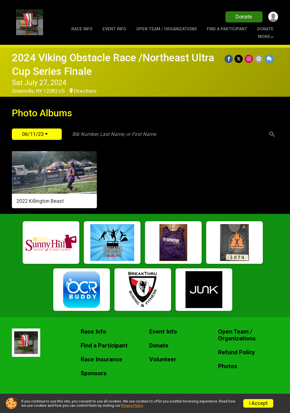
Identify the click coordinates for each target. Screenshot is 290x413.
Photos (227, 366)
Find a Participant (227, 29)
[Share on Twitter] (239, 59)
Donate (243, 17)
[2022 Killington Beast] (54, 179)
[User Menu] (273, 17)
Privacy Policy (132, 405)
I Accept (258, 403)
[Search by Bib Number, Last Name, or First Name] (168, 134)
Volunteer (162, 359)
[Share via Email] (259, 59)
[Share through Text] (269, 59)
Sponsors (93, 373)
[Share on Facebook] (229, 59)
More (264, 36)
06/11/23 (35, 134)
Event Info (114, 29)
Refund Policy (236, 352)
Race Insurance (101, 359)
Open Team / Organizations (166, 29)
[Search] (271, 134)
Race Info (82, 29)
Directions (85, 91)
